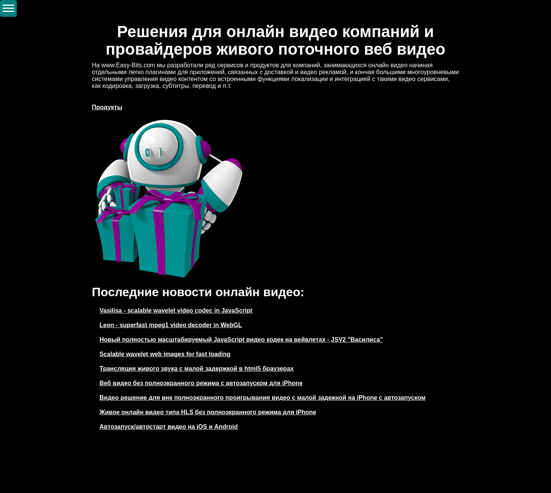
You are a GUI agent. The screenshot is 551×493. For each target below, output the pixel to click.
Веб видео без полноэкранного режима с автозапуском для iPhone (201, 383)
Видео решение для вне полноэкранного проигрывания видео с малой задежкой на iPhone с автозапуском (262, 397)
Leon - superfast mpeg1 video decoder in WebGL (170, 325)
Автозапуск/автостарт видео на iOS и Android (168, 426)
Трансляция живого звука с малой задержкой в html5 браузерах (196, 368)
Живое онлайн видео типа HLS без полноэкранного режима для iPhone (207, 412)
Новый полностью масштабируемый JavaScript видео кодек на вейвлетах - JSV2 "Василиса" (241, 339)
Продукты (107, 107)
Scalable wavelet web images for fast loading (164, 354)
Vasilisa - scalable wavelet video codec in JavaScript (175, 310)
